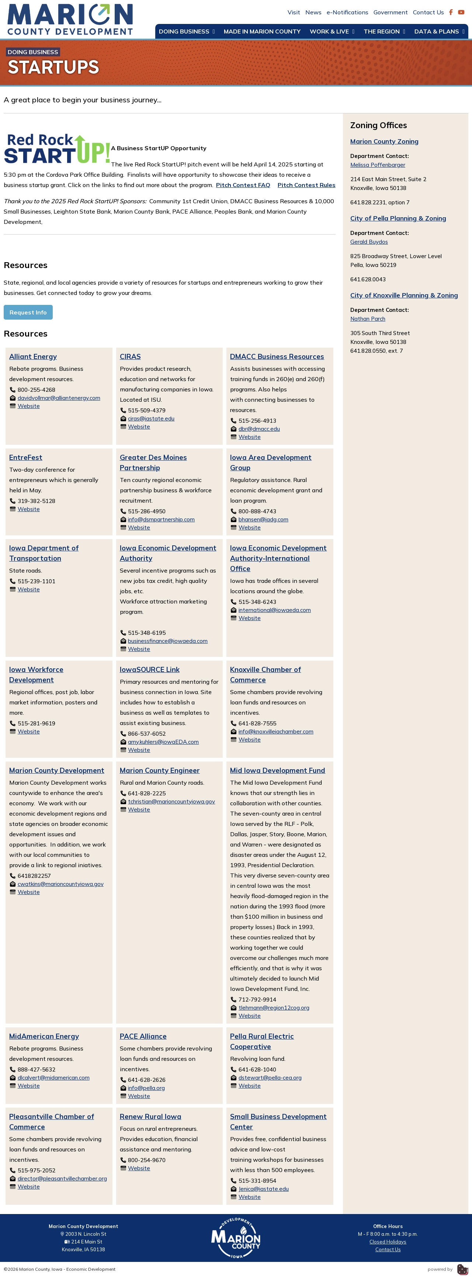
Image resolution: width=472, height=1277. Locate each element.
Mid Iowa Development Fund (277, 770)
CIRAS (130, 356)
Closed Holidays (387, 1242)
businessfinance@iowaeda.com (168, 640)
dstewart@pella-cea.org (270, 1077)
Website (29, 405)
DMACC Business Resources (277, 356)
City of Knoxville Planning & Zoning (404, 295)
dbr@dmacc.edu (259, 428)
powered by (448, 1269)
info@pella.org (146, 1087)
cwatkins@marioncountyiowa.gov (61, 883)
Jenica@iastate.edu (264, 1188)
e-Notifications (347, 12)
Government (391, 12)
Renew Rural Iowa (150, 1116)
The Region (384, 31)
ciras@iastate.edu (151, 418)
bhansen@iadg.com (263, 519)
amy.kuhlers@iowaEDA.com (163, 741)
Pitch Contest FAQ (243, 185)
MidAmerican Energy (44, 1036)
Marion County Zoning (384, 141)
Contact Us (428, 12)
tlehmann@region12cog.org (274, 1007)
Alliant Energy (33, 356)
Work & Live (332, 31)
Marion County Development (56, 770)
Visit (294, 12)
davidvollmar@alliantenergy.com (59, 397)
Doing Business (187, 31)
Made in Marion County (262, 31)
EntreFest (25, 457)
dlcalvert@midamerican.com (54, 1077)
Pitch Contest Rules (307, 185)
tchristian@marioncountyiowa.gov (171, 801)
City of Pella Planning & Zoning (398, 218)
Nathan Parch (367, 318)
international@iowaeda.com (275, 609)
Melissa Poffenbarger (377, 164)
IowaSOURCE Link (150, 669)
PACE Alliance (143, 1036)
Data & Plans (439, 31)
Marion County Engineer (160, 770)
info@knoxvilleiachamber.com (276, 731)
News (313, 12)
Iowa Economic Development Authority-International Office (278, 558)
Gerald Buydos (369, 241)
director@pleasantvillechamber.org (62, 1178)
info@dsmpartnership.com (161, 519)
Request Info (28, 312)
